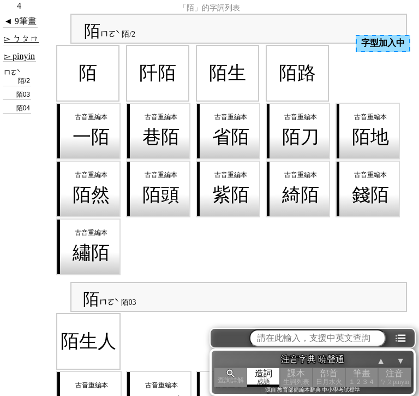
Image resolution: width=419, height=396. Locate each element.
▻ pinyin (19, 56)
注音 (394, 377)
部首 (329, 377)
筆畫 (361, 377)
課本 (296, 377)
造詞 (263, 377)
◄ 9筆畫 (20, 21)
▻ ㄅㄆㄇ (21, 38)
